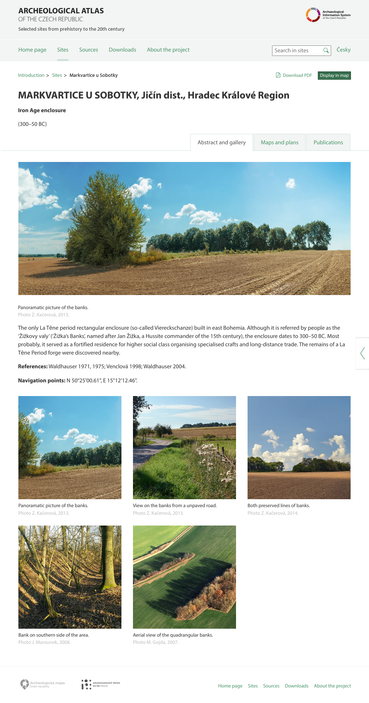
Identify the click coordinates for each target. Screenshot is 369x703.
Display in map (334, 75)
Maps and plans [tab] (279, 142)
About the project (168, 49)
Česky (344, 49)
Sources (88, 49)
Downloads (122, 49)
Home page (32, 49)
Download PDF (297, 75)
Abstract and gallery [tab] (221, 142)
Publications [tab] (328, 142)
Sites (62, 49)
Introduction (31, 75)
